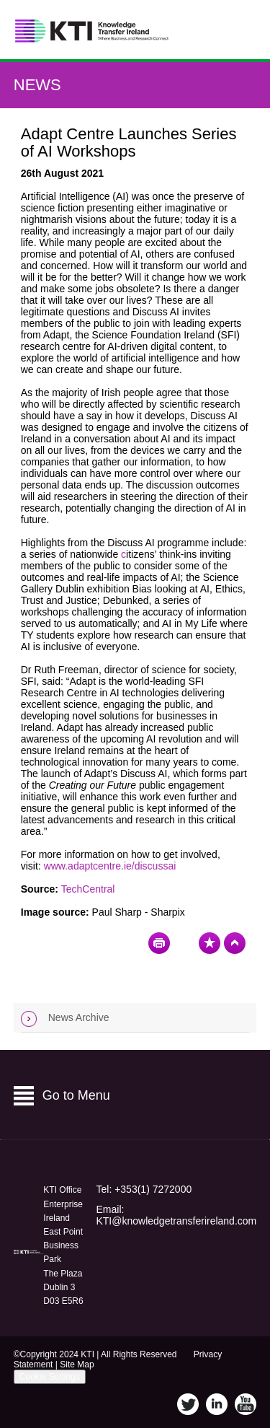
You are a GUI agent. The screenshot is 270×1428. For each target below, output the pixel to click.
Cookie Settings (49, 1377)
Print (159, 943)
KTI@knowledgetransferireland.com (176, 1221)
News (37, 85)
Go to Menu (76, 1095)
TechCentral (88, 889)
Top (235, 943)
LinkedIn (217, 1404)
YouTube (245, 1404)
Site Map (77, 1364)
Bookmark (209, 943)
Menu (240, 29)
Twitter (188, 1404)
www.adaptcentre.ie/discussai (110, 866)
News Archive (78, 1017)
